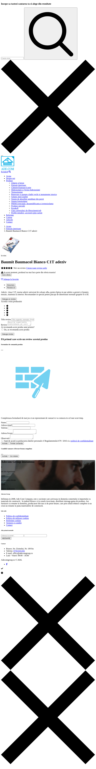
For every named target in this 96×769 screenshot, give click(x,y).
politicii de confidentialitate (82, 443)
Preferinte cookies (13, 523)
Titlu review (6, 319)
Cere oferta (6, 275)
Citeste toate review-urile (36, 268)
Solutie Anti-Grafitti (19, 197)
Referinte (10, 215)
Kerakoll (4, 172)
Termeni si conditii (14, 525)
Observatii (5, 441)
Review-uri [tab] (11, 288)
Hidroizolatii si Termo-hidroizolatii (25, 190)
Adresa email (6, 426)
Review (4, 325)
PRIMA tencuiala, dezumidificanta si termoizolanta (32, 204)
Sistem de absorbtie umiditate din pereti (27, 199)
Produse (9, 181)
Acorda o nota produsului (11, 301)
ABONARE (6, 541)
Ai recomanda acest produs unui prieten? (18, 328)
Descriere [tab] (10, 285)
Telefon (4, 429)
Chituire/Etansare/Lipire (21, 187)
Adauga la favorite (10, 279)
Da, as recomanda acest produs (15, 330)
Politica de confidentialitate (17, 518)
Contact (9, 222)
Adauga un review (9, 299)
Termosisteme (17, 192)
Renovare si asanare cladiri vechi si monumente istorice (34, 194)
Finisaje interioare (18, 185)
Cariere (9, 217)
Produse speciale (18, 206)
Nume (3, 423)
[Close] (2, 456)
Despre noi (10, 178)
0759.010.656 (19, 553)
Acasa (8, 176)
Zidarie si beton (17, 183)
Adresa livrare (7, 435)
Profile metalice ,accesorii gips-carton (26, 213)
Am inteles (14, 458)
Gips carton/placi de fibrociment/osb (26, 210)
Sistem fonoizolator (19, 201)
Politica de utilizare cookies (17, 521)
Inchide (5, 446)
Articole (9, 220)
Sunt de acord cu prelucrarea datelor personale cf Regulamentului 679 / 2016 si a (48, 443)
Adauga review (7, 335)
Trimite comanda (16, 446)
